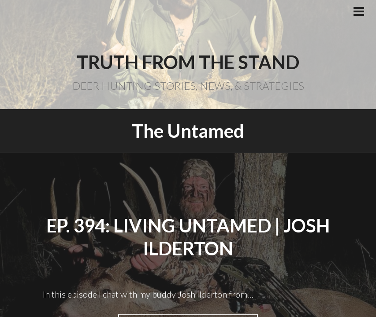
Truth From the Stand (188, 62)
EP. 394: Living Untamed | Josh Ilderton (188, 237)
